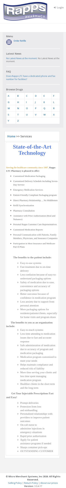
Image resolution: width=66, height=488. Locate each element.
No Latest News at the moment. (21, 58)
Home (11, 136)
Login (59, 7)
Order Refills (20, 40)
